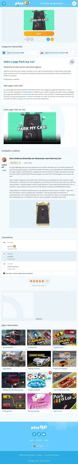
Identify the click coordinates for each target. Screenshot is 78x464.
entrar (44, 3)
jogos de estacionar (26, 99)
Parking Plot (27, 94)
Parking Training (9, 96)
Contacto (39, 440)
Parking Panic (27, 92)
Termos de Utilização (52, 455)
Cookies (39, 455)
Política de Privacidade (27, 455)
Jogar (39, 33)
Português (38, 446)
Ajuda (31, 440)
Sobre (46, 440)
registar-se (57, 3)
